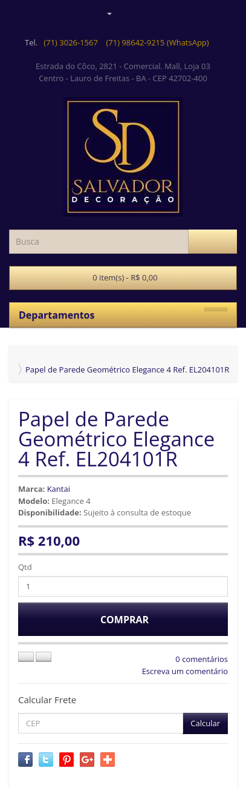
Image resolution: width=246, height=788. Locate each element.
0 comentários (201, 659)
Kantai (58, 488)
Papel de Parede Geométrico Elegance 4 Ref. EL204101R (127, 369)
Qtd (25, 566)
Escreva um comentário (185, 671)
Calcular (205, 723)
